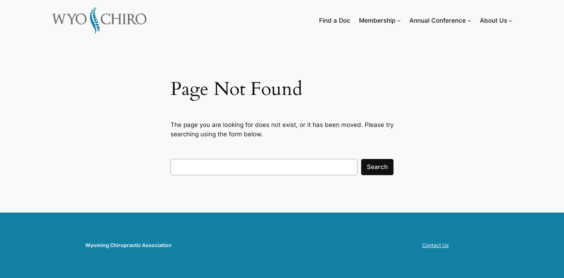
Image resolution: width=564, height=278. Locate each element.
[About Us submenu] (510, 20)
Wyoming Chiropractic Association (128, 245)
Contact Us (435, 245)
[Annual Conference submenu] (469, 20)
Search (377, 166)
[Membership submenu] (399, 20)
